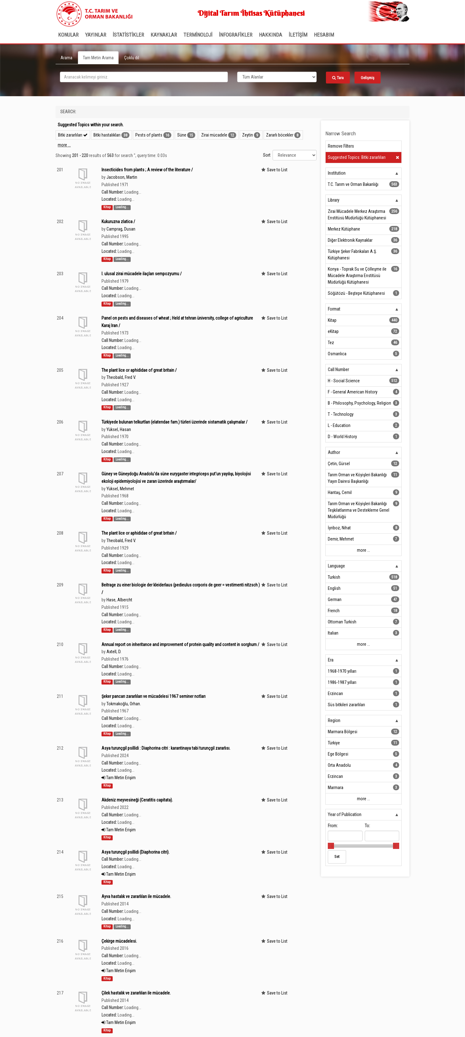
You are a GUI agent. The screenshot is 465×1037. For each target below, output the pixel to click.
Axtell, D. (113, 651)
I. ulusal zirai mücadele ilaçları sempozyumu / (142, 273)
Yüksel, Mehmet (120, 488)
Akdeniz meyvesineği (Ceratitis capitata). (137, 799)
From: (333, 825)
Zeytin (247, 134)
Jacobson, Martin (121, 177)
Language (336, 565)
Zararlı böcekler (279, 134)
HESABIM (324, 35)
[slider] (331, 846)
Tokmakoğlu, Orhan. (123, 703)
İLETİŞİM (298, 35)
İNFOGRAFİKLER (235, 35)
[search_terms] (144, 77)
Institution (336, 173)
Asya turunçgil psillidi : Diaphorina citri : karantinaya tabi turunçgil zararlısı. (166, 748)
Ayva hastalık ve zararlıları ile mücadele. (136, 896)
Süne (181, 134)
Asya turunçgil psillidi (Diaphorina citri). (135, 852)
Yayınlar (95, 35)
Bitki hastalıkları (106, 134)
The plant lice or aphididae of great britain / (139, 370)
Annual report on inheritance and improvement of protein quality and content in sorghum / (180, 644)
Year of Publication (344, 814)
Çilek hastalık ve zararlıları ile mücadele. (136, 992)
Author (334, 452)
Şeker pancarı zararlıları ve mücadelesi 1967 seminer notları (153, 696)
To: (367, 825)
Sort (266, 155)
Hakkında (270, 35)
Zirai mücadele (214, 134)
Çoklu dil (131, 57)
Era (330, 660)
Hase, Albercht (119, 599)
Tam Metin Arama (98, 57)
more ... (64, 144)
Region (334, 720)
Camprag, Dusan (120, 229)
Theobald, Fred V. (121, 377)
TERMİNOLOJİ (197, 35)
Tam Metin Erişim (119, 777)
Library (333, 200)
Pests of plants (148, 134)
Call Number (338, 369)
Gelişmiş (367, 77)
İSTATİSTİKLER (128, 35)
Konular (68, 35)
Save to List (277, 169)
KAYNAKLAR (164, 35)
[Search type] (277, 77)
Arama (66, 57)
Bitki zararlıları (73, 134)
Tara (338, 77)
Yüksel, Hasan (118, 429)
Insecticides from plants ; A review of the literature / (147, 169)
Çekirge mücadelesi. (119, 941)
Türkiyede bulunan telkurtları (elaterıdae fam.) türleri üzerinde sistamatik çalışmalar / (174, 422)
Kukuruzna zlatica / (118, 221)
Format (334, 309)
